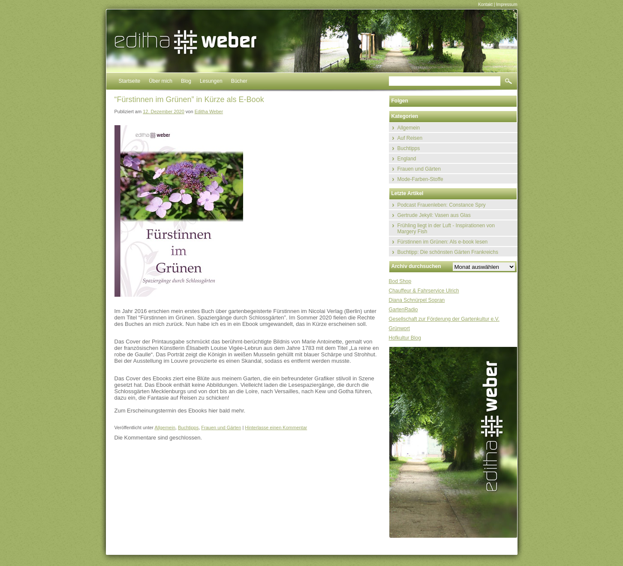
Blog (186, 81)
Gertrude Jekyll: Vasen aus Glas (434, 215)
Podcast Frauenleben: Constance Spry (441, 205)
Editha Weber (209, 111)
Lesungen (211, 81)
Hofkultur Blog (405, 338)
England (406, 159)
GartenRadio (403, 310)
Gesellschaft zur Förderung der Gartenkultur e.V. (444, 319)
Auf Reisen (410, 138)
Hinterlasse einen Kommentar (276, 427)
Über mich (160, 81)
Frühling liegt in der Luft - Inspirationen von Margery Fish (446, 229)
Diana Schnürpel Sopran (417, 300)
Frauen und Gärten (221, 427)
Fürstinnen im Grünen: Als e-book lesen (442, 242)
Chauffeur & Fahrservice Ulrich (424, 291)
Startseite (130, 81)
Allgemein (164, 427)
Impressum (506, 4)
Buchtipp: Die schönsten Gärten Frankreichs (447, 252)
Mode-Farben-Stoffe (420, 179)
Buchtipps (188, 427)
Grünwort (399, 328)
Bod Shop (400, 281)
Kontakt (485, 4)
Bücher (239, 81)
